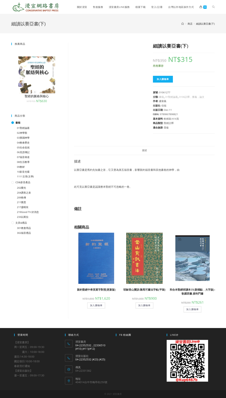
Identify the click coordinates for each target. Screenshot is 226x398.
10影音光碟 (23, 171)
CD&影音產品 (22, 182)
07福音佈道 (23, 157)
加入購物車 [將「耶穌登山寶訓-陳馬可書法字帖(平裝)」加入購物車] (144, 305)
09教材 (21, 167)
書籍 (161, 97)
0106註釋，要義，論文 (191, 97)
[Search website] (213, 7)
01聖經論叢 (171, 97)
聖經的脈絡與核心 (37, 96)
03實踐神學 (23, 137)
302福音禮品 (24, 233)
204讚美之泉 (24, 192)
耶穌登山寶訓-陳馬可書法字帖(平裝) (144, 289)
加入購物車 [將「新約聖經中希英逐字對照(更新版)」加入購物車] (96, 305)
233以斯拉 (22, 217)
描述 (144, 150)
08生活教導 (23, 162)
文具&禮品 (21, 222)
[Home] (182, 23)
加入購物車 (163, 79)
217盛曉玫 (22, 207)
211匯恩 (21, 202)
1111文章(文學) (25, 176)
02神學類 (22, 132)
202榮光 (21, 187)
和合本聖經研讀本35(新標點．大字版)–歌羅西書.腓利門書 (192, 291)
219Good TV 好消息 (28, 212)
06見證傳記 (23, 152)
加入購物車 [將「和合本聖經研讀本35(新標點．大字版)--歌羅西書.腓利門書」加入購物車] (192, 309)
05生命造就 (23, 147)
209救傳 (21, 197)
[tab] (144, 150)
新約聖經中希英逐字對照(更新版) (96, 289)
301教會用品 (24, 228)
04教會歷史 (23, 142)
